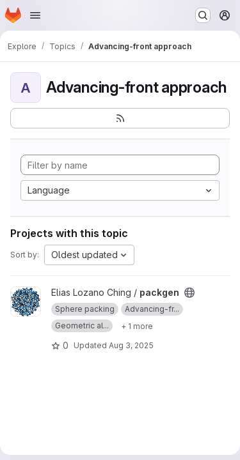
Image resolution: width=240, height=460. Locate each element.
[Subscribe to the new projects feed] (120, 118)
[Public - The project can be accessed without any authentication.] (189, 293)
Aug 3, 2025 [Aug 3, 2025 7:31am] (131, 345)
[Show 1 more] (137, 326)
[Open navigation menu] (35, 15)
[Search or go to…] (203, 15)
